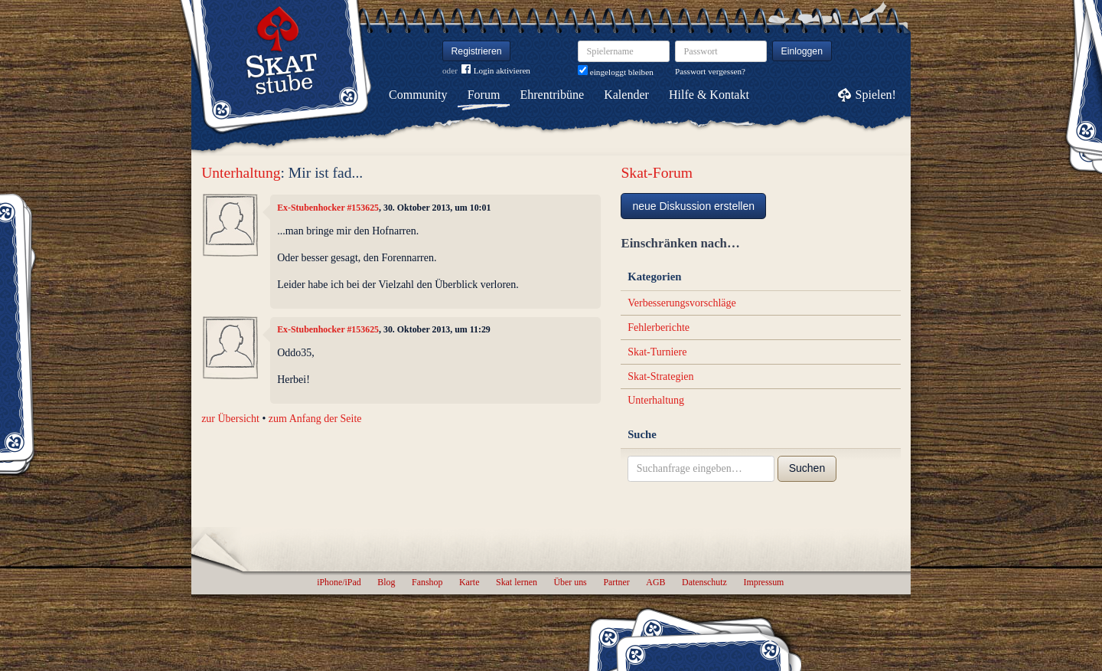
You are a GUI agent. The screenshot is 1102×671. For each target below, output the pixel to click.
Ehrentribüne (552, 94)
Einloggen (802, 51)
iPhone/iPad (338, 582)
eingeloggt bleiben (616, 72)
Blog (386, 582)
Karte (469, 582)
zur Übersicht (230, 418)
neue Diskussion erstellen (693, 206)
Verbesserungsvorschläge (682, 303)
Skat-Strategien (660, 376)
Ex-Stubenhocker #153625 (328, 207)
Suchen (807, 468)
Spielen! (876, 94)
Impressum (763, 582)
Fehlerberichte (659, 327)
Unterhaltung (240, 173)
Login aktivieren (495, 70)
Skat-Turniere (657, 352)
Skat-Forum (657, 173)
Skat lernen (516, 582)
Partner (616, 582)
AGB (655, 582)
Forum (484, 94)
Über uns (569, 582)
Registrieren (477, 51)
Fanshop (427, 582)
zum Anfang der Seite (315, 418)
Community (418, 94)
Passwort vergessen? (710, 71)
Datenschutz (704, 582)
